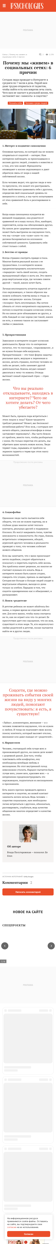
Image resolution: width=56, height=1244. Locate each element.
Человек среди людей (36, 103)
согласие (11, 1227)
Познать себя (15, 103)
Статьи (5, 54)
